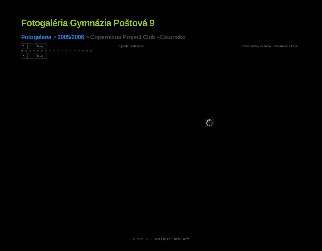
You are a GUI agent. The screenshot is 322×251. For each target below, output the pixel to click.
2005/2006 (70, 37)
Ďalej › (40, 46)
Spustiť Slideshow (131, 46)
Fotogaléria (36, 37)
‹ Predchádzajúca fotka (255, 46)
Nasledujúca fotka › (286, 46)
